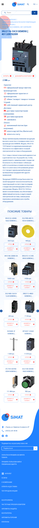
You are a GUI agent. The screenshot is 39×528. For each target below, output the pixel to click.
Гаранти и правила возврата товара (13, 456)
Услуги (4, 478)
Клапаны (5, 522)
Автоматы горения (9, 517)
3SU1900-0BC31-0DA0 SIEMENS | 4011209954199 (28, 221)
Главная (5, 20)
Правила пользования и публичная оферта (11, 463)
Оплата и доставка (9, 487)
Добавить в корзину (23, 76)
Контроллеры (7, 500)
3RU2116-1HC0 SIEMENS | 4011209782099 (16, 27)
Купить (6, 76)
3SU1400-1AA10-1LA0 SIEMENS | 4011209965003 (11, 296)
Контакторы (7, 513)
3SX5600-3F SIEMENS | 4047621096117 (11, 333)
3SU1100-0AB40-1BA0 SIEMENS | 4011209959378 (28, 371)
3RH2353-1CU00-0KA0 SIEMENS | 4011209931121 (28, 258)
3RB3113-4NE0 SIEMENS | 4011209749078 (28, 296)
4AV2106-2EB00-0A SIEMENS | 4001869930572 (11, 258)
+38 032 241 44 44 (9, 431)
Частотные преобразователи (13, 504)
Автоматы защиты (9, 509)
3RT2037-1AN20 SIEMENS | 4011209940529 (28, 333)
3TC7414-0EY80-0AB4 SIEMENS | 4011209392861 (11, 371)
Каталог (13, 20)
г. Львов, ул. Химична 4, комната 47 (15, 427)
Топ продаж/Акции (9, 491)
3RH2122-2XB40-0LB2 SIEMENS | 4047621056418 (11, 221)
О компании (7, 482)
